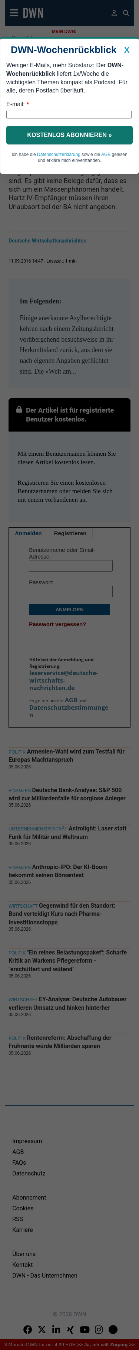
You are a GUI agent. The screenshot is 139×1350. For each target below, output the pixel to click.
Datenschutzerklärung (58, 154)
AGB (105, 154)
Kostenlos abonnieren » (69, 135)
